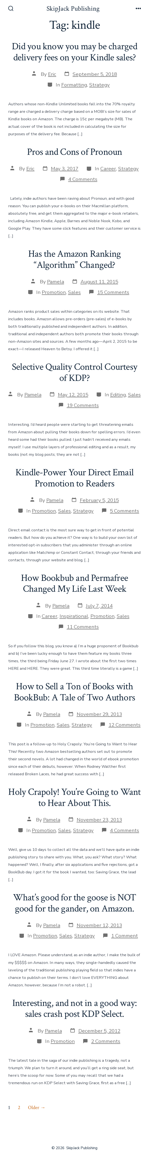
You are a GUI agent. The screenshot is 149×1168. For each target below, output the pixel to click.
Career (108, 168)
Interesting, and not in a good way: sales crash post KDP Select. (74, 1008)
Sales (74, 292)
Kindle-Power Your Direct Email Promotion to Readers (74, 478)
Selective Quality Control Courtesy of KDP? (74, 372)
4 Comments (82, 179)
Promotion (54, 292)
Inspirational (74, 616)
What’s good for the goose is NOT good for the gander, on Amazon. (74, 903)
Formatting (74, 84)
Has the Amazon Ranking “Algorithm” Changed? (74, 259)
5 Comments (124, 510)
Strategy (99, 84)
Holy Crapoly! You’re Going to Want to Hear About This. (74, 797)
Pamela (55, 281)
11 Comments (83, 626)
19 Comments (83, 405)
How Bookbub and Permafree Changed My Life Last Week (74, 583)
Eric (52, 74)
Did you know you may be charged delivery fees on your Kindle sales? (74, 52)
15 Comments (113, 292)
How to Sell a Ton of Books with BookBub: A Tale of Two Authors (74, 692)
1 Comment (124, 935)
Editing (118, 394)
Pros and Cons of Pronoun (74, 152)
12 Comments (124, 724)
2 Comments (105, 1041)
